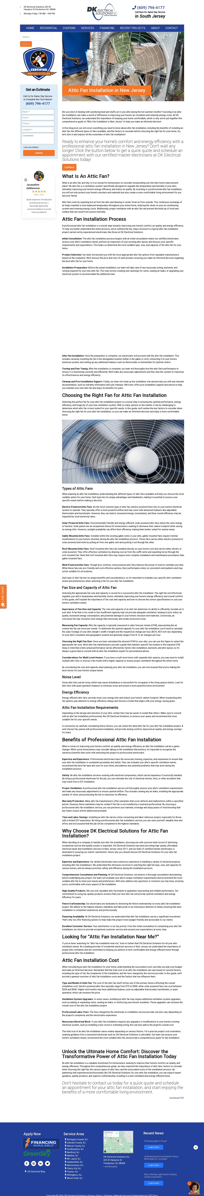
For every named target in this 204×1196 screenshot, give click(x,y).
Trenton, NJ (72, 1175)
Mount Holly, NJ (74, 1181)
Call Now (69, 170)
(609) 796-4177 (151, 7)
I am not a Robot (31, 150)
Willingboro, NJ (74, 1178)
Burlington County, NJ (77, 1142)
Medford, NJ (73, 1155)
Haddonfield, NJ (75, 1165)
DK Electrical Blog (36, 1174)
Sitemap (108, 1191)
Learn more (153, 1150)
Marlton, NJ (72, 1158)
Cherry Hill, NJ (74, 1171)
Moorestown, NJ (75, 1168)
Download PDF (176, 1101)
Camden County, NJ (76, 1146)
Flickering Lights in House (155, 1144)
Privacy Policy (95, 1191)
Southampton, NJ (75, 1152)
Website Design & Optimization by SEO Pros (136, 1191)
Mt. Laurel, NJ (73, 1162)
